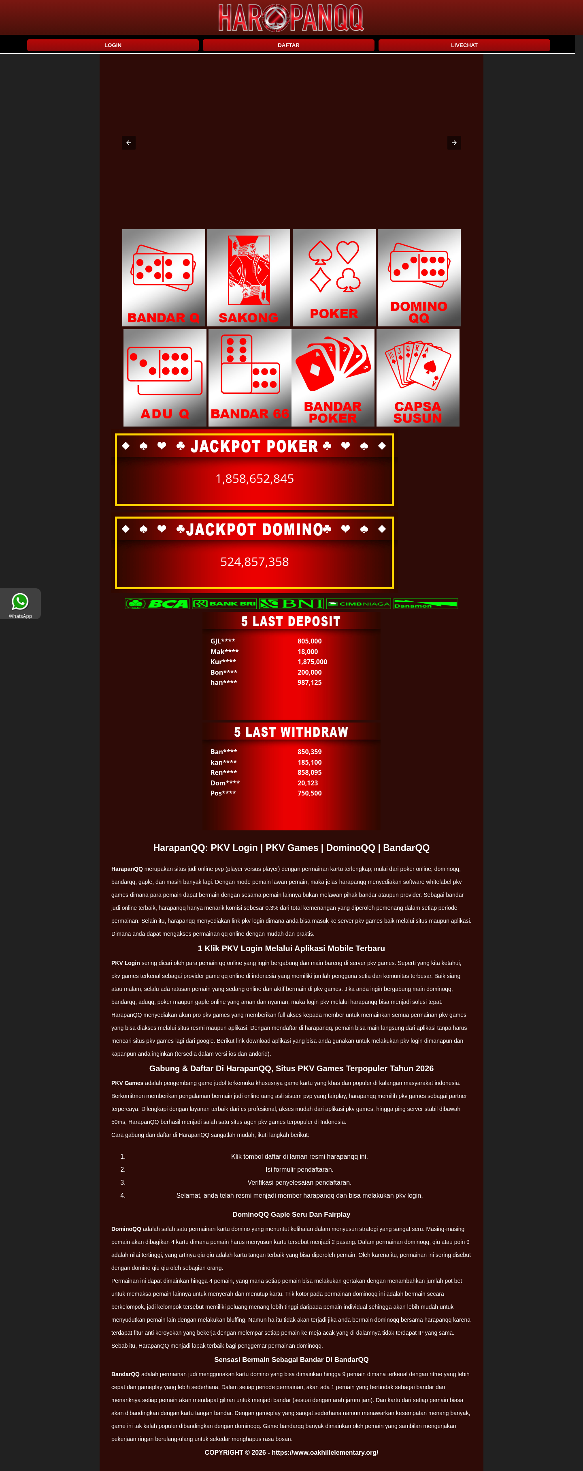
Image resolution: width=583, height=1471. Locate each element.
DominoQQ (126, 1229)
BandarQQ (125, 1374)
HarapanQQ (127, 869)
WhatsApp (20, 613)
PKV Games (127, 1083)
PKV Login (125, 963)
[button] (129, 143)
